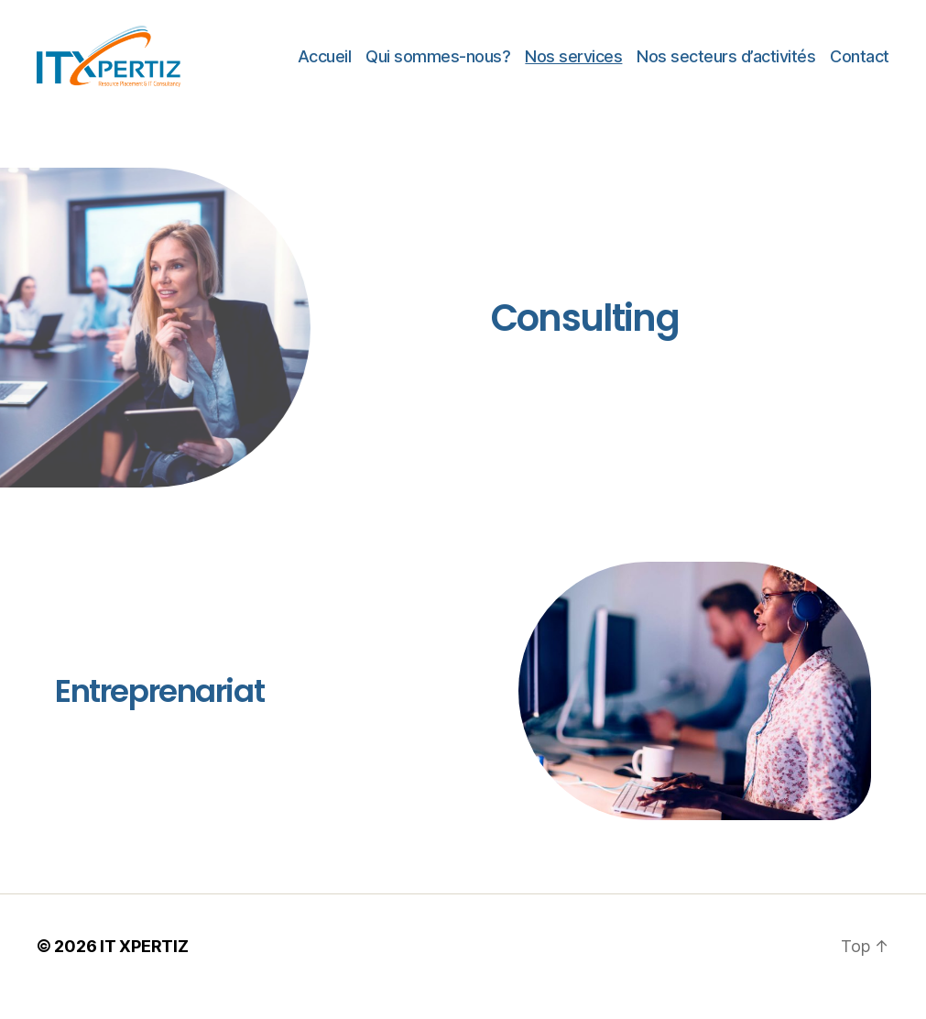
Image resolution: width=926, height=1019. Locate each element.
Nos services (573, 66)
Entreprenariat (159, 712)
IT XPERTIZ (144, 967)
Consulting (585, 340)
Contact (859, 66)
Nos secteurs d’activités (726, 66)
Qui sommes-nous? (437, 66)
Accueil (325, 66)
